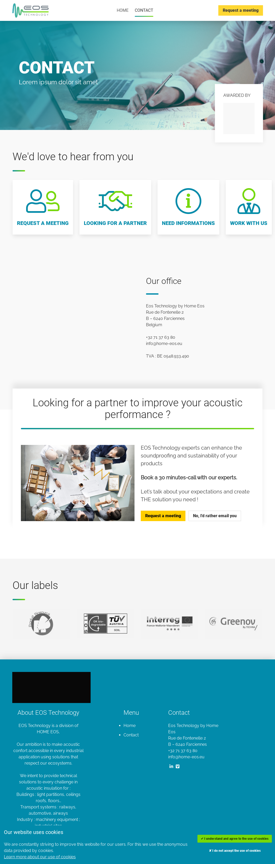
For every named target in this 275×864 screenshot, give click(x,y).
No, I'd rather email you (215, 515)
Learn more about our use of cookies (40, 856)
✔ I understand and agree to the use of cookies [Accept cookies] (234, 839)
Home (122, 10)
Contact (144, 10)
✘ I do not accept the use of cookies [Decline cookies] (235, 851)
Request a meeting (241, 10)
